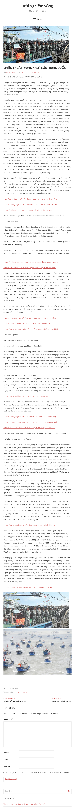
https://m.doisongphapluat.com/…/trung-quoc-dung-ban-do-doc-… (30, 262)
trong (20, 692)
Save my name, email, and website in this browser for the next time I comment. (37, 772)
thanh (24, 72)
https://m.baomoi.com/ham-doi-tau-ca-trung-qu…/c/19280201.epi (30, 422)
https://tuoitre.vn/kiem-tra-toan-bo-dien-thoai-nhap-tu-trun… (28, 324)
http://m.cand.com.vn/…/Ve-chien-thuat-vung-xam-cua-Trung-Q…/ (30, 199)
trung (25, 692)
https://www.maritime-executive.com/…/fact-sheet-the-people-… (29, 396)
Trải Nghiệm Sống (37, 6)
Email (6, 759)
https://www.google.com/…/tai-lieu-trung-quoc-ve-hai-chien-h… (29, 525)
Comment (8, 719)
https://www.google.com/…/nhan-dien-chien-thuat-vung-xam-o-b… (30, 205)
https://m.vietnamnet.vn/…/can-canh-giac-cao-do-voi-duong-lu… (29, 318)
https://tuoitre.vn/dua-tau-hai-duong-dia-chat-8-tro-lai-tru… (27, 210)
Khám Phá (35, 72)
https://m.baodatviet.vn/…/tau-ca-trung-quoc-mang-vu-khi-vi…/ (29, 428)
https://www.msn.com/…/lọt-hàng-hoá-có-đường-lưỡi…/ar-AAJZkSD (31, 329)
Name (6, 753)
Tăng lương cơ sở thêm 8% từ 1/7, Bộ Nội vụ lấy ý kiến (24, 804)
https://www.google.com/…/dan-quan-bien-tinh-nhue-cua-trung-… (30, 417)
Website (6, 766)
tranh (15, 692)
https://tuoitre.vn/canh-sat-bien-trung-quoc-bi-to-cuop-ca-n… (28, 587)
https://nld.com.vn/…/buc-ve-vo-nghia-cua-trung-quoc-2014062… (29, 268)
